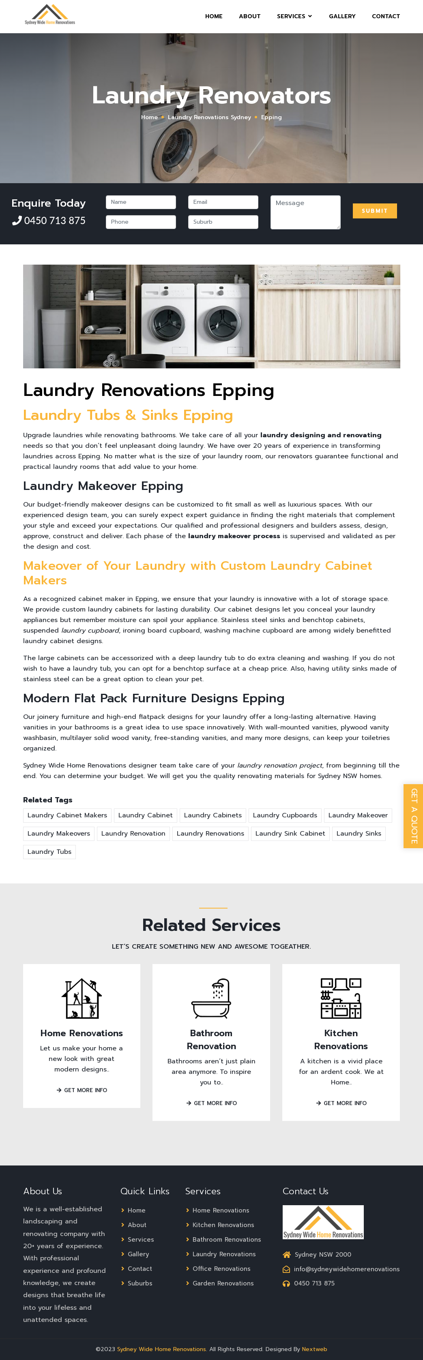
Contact (386, 21)
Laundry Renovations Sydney (209, 117)
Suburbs (136, 1283)
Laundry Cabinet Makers (67, 815)
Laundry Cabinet (145, 815)
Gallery (342, 21)
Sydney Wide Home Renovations (161, 1349)
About (250, 21)
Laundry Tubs (49, 852)
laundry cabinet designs (62, 641)
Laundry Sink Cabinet (290, 833)
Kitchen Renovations (341, 1039)
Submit (375, 211)
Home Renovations (82, 1033)
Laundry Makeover (358, 815)
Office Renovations (218, 1268)
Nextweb (314, 1349)
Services (295, 21)
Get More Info (81, 1090)
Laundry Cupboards (285, 815)
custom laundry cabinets (102, 609)
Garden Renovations (219, 1283)
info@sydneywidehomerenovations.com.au (358, 1269)
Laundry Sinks (359, 833)
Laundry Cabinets (213, 815)
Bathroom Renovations (223, 1239)
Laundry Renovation (133, 833)
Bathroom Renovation (211, 1039)
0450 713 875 (54, 220)
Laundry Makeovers (59, 833)
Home (214, 21)
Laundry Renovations (210, 833)
